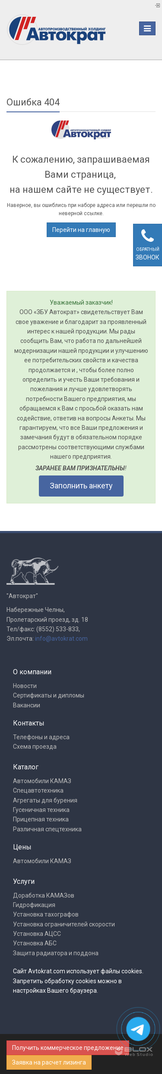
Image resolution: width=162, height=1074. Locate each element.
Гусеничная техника (41, 809)
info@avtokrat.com (61, 638)
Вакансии (26, 705)
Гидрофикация (34, 904)
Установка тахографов (46, 914)
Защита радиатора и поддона (55, 953)
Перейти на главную (81, 229)
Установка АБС (35, 943)
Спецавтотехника (38, 790)
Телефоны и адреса (41, 737)
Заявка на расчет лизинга (49, 1062)
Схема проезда (35, 746)
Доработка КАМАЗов (43, 895)
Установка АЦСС (37, 933)
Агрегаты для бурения (45, 800)
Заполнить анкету (81, 485)
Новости (25, 685)
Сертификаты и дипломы (48, 695)
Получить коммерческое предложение (68, 1047)
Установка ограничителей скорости (64, 924)
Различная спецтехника (47, 829)
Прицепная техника (41, 819)
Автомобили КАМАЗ (42, 781)
